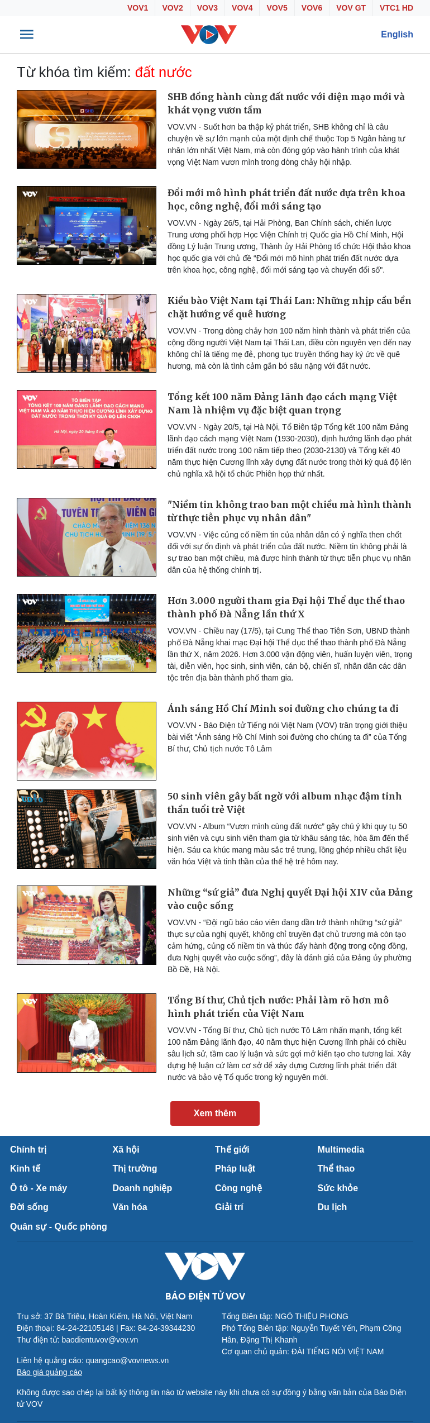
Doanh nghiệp (143, 1188)
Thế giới (232, 1149)
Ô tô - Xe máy (38, 1188)
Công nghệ (238, 1188)
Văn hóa (130, 1207)
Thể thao (336, 1168)
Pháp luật (235, 1168)
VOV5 (276, 7)
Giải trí (229, 1207)
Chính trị (28, 1149)
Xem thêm (215, 1113)
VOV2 (172, 7)
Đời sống (29, 1207)
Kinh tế (25, 1168)
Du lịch (332, 1207)
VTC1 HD (396, 7)
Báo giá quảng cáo (49, 1372)
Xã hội (126, 1149)
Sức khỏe (338, 1188)
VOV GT (351, 7)
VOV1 (137, 7)
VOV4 (242, 7)
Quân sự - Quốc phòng (58, 1226)
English (397, 34)
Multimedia (341, 1149)
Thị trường (135, 1168)
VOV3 (207, 7)
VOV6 (312, 7)
